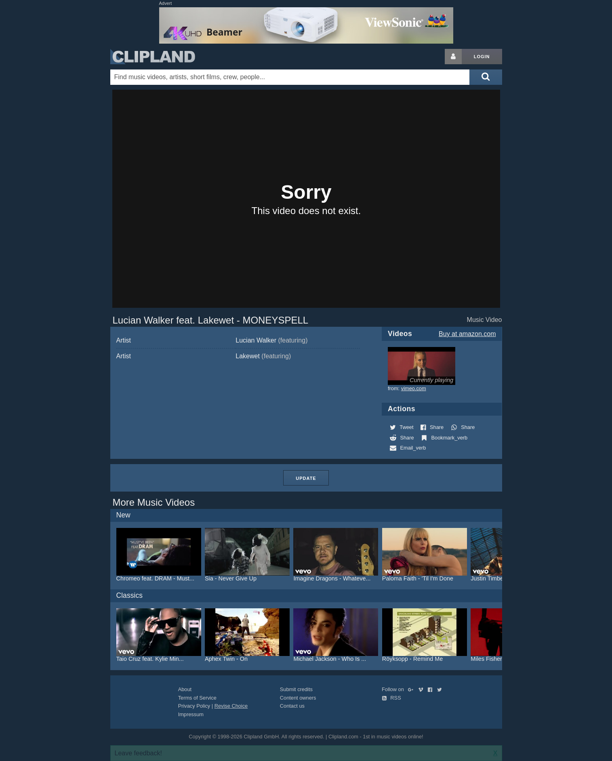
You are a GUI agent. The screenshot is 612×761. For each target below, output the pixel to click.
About (184, 689)
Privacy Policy (194, 706)
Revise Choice (231, 706)
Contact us (292, 706)
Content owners (298, 698)
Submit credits (296, 689)
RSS (391, 698)
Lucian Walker (271, 340)
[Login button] (453, 56)
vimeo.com (413, 388)
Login (482, 56)
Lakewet (263, 356)
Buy (467, 333)
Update (306, 478)
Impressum (191, 714)
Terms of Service (197, 698)
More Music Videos (154, 502)
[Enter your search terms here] (290, 77)
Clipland (152, 56)
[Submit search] (485, 77)
